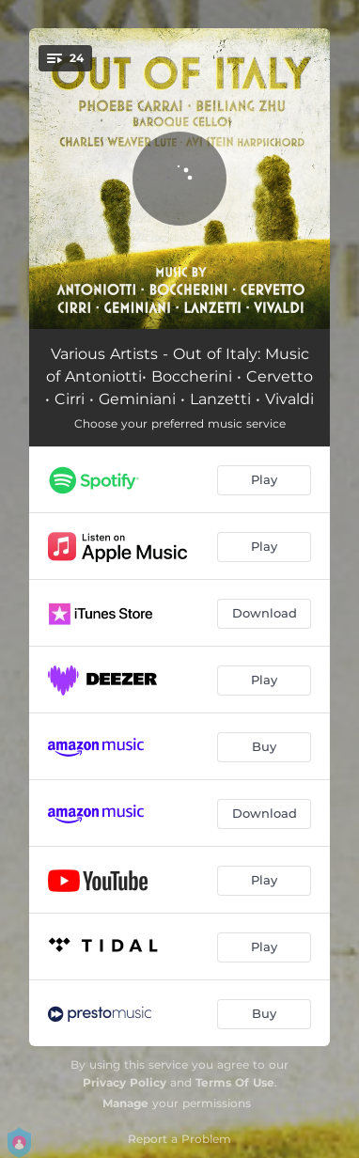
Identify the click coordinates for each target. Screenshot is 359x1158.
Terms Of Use (234, 1082)
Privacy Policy (124, 1082)
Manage (125, 1103)
